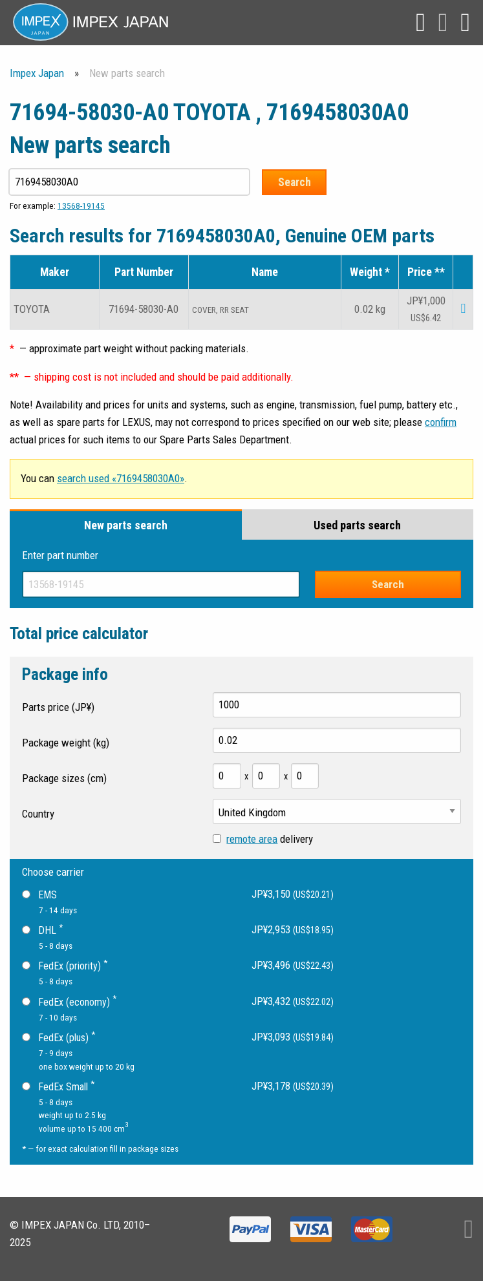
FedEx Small (58, 1086)
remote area (251, 838)
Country (38, 813)
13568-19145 (81, 205)
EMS (39, 895)
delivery (263, 838)
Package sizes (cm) (64, 778)
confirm (440, 422)
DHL (42, 929)
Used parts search (357, 525)
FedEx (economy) (69, 1000)
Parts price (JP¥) (58, 707)
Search (296, 182)
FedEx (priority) (64, 965)
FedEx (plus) (58, 1037)
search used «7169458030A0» (120, 478)
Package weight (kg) (65, 742)
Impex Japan (37, 73)
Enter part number (60, 555)
